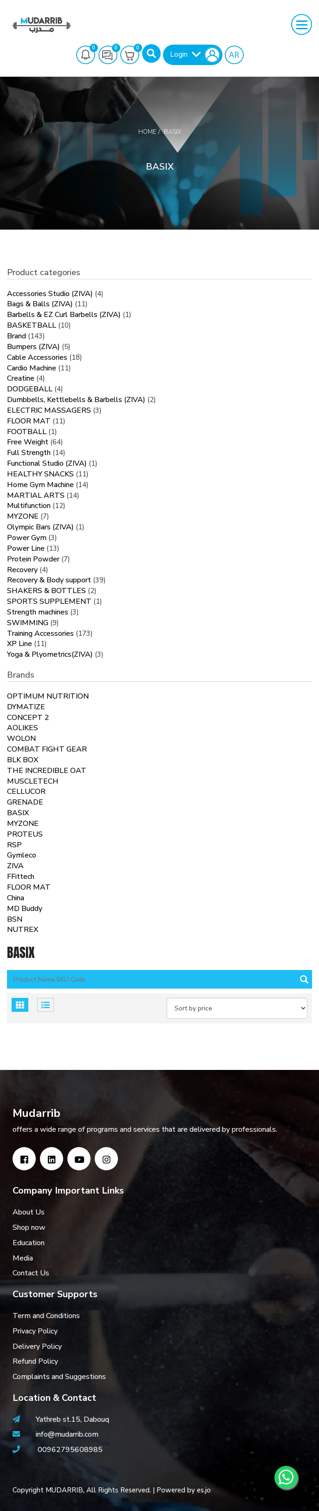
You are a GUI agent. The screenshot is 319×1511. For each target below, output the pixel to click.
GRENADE (25, 802)
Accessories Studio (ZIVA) (50, 294)
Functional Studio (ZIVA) (47, 463)
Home (147, 132)
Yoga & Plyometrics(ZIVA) (50, 654)
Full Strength (29, 453)
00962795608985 (70, 1450)
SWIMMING (27, 623)
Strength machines (37, 612)
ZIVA (15, 866)
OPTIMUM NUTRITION (48, 696)
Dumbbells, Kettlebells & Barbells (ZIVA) (76, 400)
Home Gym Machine (40, 485)
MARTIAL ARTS (36, 495)
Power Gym (26, 538)
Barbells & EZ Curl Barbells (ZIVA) (64, 315)
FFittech (20, 876)
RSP (14, 845)
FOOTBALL (26, 432)
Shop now (29, 1227)
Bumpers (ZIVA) (33, 347)
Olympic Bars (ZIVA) (40, 527)
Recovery (22, 570)
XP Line (19, 644)
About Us (29, 1212)
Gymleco (21, 855)
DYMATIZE (26, 707)
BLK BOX (22, 760)
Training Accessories (40, 633)
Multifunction (29, 506)
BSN (14, 919)
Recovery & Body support (49, 580)
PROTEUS (25, 834)
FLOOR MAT (29, 421)
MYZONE (23, 516)
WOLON (21, 738)
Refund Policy (35, 1361)
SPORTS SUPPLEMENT (49, 601)
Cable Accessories (37, 357)
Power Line (26, 548)
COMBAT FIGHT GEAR (47, 749)
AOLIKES (22, 728)
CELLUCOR (26, 791)
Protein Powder (33, 559)
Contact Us (31, 1273)
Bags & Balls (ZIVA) (40, 304)
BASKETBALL (31, 325)
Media (23, 1258)
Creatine (20, 378)
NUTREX (22, 929)
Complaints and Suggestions (59, 1377)
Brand (16, 336)
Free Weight (27, 442)
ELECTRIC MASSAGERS (49, 410)
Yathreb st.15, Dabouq (72, 1419)
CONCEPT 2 (28, 718)
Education (29, 1243)
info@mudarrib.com (66, 1434)
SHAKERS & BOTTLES (46, 591)
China (15, 898)
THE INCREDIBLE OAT (46, 770)
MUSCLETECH (33, 781)
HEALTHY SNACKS (40, 474)
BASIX (18, 813)
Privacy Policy (35, 1331)
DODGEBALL (29, 389)
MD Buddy (24, 909)
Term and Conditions (46, 1316)
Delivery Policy (37, 1346)
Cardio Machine (31, 368)
